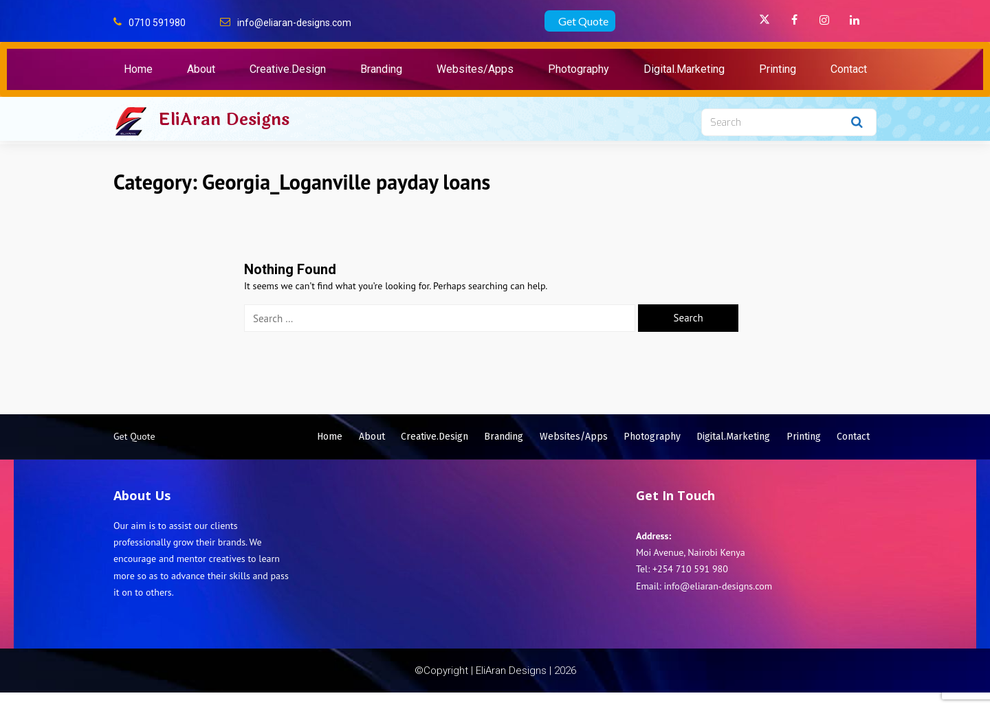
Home (138, 69)
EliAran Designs (223, 119)
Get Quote (583, 20)
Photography (578, 69)
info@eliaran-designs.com (294, 22)
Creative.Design (288, 69)
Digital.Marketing (684, 69)
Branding (381, 69)
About (201, 69)
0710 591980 (157, 22)
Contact (848, 69)
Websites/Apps (475, 69)
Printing (777, 69)
